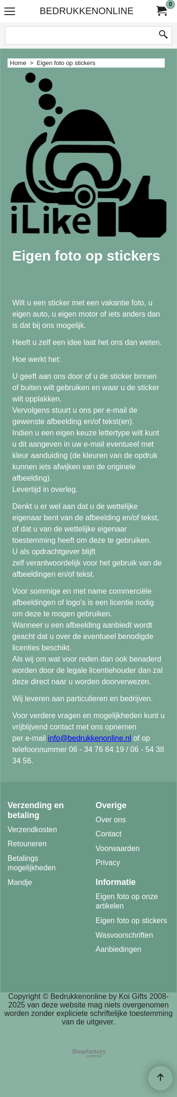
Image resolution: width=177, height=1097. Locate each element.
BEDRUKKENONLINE (87, 11)
